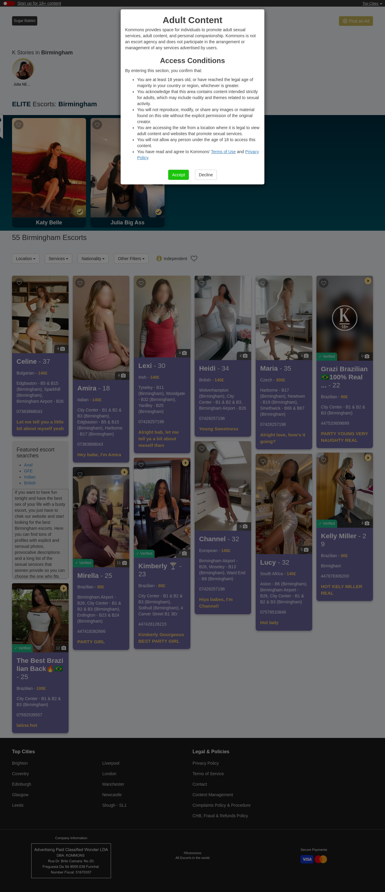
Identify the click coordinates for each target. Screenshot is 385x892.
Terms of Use (223, 151)
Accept (178, 174)
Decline (206, 174)
